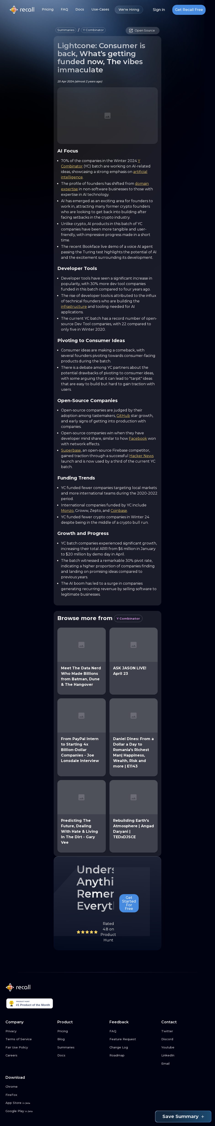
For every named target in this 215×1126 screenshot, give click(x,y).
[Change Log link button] (133, 1047)
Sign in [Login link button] (159, 9)
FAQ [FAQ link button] (64, 9)
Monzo (67, 510)
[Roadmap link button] (133, 1055)
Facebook (138, 438)
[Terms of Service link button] (29, 1039)
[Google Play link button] (29, 1111)
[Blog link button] (81, 1039)
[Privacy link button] (29, 1031)
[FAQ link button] (133, 1031)
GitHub (123, 416)
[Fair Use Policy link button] (29, 1047)
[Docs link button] (81, 1055)
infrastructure (74, 306)
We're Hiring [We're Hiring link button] (129, 9)
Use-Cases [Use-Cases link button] (100, 9)
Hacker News (141, 456)
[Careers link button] (29, 1055)
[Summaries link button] (81, 1047)
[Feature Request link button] (133, 1039)
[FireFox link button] (29, 1095)
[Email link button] (185, 1064)
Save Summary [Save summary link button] (183, 1116)
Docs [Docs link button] (80, 9)
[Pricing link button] (81, 1031)
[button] (66, 30)
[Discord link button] (185, 1039)
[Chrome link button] (29, 1087)
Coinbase (119, 510)
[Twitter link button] (185, 1031)
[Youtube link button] (185, 1047)
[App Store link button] (29, 1103)
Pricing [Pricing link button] (47, 9)
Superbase (71, 450)
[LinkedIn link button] (185, 1055)
